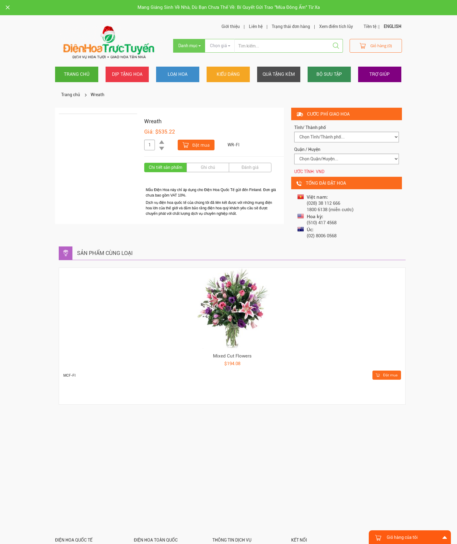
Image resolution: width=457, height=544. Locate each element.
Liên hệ (256, 26)
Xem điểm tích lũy (336, 26)
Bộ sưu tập (329, 74)
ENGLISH (392, 26)
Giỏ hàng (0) (376, 45)
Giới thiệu (231, 26)
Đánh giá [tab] (250, 167)
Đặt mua (196, 144)
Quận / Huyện (307, 149)
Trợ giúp (379, 74)
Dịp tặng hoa (127, 74)
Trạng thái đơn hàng (291, 26)
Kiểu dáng (228, 74)
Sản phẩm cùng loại (105, 253)
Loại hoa (177, 74)
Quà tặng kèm (279, 74)
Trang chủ (76, 74)
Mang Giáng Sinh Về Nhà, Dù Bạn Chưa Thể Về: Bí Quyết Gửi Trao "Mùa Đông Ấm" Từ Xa (229, 7)
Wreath (97, 94)
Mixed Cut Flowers (232, 356)
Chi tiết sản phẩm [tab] (165, 167)
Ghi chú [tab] (208, 167)
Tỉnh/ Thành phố (310, 127)
